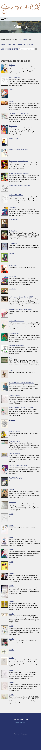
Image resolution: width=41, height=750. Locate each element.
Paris (10, 358)
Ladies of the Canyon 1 (16, 321)
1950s (25, 40)
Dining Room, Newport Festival (19, 185)
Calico (11, 89)
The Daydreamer (14, 453)
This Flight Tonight (15, 478)
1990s (14, 44)
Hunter (11, 253)
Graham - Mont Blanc (16, 195)
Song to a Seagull (14, 431)
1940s (20, 40)
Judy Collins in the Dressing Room (20, 309)
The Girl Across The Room (18, 465)
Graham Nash (13, 207)
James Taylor (13, 265)
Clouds (11, 101)
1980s (9, 44)
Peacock (12, 370)
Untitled (11, 514)
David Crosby (13, 138)
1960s (31, 40)
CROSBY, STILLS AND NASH (19, 113)
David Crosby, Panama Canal (18, 149)
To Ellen (11, 489)
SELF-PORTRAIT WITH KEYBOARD (21, 407)
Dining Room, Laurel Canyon (18, 161)
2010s (25, 44)
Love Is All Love (14, 333)
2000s (20, 44)
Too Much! (12, 502)
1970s (3, 44)
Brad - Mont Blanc (15, 77)
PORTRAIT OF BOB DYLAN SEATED (21, 382)
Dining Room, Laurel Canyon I (19, 173)
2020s (31, 44)
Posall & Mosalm (14, 395)
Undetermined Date (9, 49)
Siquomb (12, 420)
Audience (12, 65)
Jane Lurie (12, 276)
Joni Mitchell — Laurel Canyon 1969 (21, 297)
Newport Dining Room (16, 345)
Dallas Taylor (13, 126)
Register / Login (20, 722)
